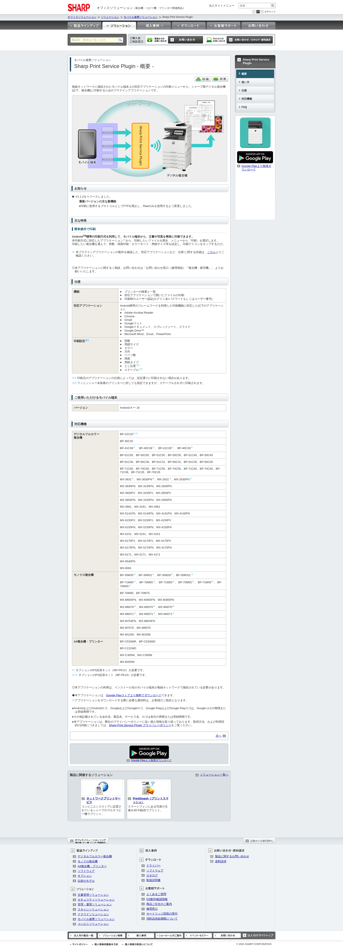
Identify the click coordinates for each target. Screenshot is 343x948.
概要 (244, 73)
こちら (211, 252)
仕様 (244, 90)
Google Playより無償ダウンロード (151, 760)
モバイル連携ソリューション (141, 17)
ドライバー (153, 865)
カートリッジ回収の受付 (162, 913)
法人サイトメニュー (221, 5)
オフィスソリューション (82, 17)
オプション (85, 875)
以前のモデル (86, 880)
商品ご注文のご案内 (159, 904)
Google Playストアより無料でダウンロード (133, 695)
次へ (218, 735)
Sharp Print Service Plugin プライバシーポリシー (140, 725)
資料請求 (220, 861)
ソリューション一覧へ (214, 774)
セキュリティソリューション (96, 899)
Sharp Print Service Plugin (256, 61)
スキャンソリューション (93, 909)
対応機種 (247, 98)
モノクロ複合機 (88, 861)
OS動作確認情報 (157, 899)
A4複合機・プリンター (92, 866)
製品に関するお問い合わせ (232, 856)
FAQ (244, 107)
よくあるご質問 (156, 894)
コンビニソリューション (93, 923)
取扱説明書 (153, 880)
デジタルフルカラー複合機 (95, 856)
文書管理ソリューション (93, 894)
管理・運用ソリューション (95, 904)
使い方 (245, 82)
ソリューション (110, 17)
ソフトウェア (86, 871)
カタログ (152, 875)
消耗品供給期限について (162, 918)
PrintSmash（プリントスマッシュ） (150, 800)
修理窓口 (152, 908)
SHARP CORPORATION (253, 944)
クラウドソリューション (93, 914)
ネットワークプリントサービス (103, 800)
